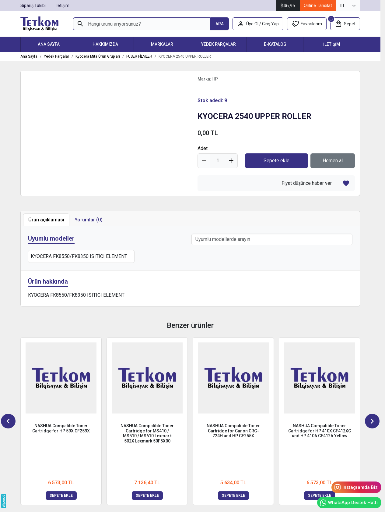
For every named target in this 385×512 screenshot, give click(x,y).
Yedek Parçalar (218, 44)
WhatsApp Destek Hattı (349, 502)
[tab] (88, 219)
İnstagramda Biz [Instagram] (356, 487)
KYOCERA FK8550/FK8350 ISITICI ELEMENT (79, 256)
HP (215, 79)
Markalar (162, 44)
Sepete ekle (61, 495)
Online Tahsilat (318, 5)
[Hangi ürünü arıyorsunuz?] (141, 23)
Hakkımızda (105, 44)
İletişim (331, 44)
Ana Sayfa (49, 44)
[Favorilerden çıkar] (346, 183)
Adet (203, 148)
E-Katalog (275, 44)
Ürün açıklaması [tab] (46, 220)
